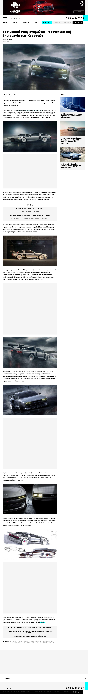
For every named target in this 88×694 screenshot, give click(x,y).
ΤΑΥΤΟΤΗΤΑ (39, 692)
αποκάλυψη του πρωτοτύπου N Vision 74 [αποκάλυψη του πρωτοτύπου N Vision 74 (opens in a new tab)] (29, 110)
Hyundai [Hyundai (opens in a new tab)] (6, 100)
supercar (15, 642)
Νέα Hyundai (43, 642)
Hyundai (14, 641)
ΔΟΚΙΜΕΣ (15, 22)
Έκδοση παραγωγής (47, 641)
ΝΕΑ (3, 26)
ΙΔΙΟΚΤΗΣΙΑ (26, 22)
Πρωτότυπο (38, 641)
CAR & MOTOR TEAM (8, 39)
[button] (5, 18)
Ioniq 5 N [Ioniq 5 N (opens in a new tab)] (42, 622)
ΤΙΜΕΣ (36, 22)
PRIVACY (56, 692)
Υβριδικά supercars (24, 642)
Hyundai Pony (35, 642)
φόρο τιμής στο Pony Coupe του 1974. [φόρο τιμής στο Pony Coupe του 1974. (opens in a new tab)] (37, 117)
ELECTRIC (47, 22)
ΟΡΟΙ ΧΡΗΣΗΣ (48, 692)
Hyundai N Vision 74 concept (25, 641)
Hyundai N (51, 642)
